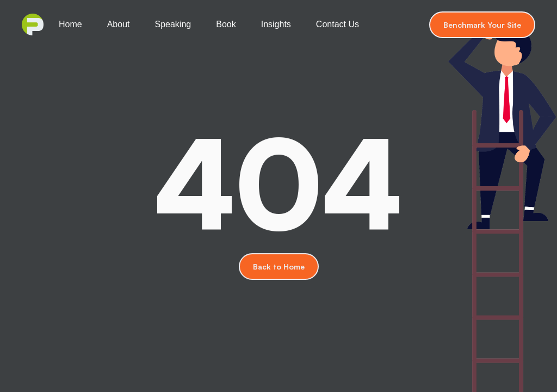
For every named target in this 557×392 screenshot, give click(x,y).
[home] (33, 24)
